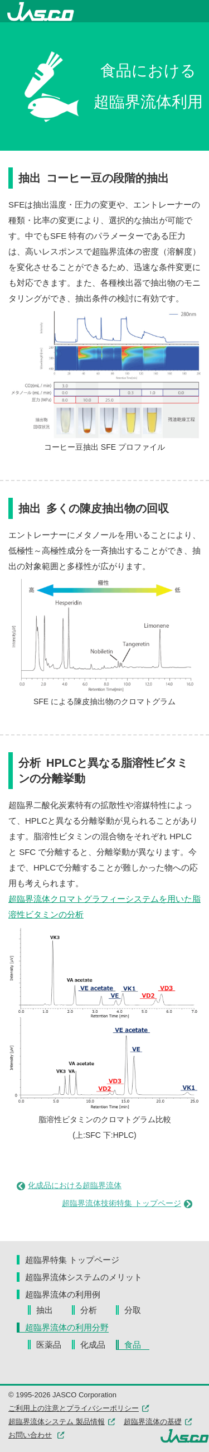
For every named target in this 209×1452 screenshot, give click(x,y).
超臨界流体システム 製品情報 (61, 1421)
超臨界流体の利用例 (62, 1294)
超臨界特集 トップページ (72, 1260)
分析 (97, 1310)
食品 (136, 1344)
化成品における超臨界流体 (69, 1185)
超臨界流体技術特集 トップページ (127, 1203)
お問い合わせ (30, 1435)
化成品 (97, 1344)
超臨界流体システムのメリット (83, 1277)
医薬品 (53, 1344)
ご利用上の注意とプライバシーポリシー (78, 1408)
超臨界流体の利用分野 (67, 1327)
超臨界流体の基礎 (158, 1421)
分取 (136, 1310)
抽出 (53, 1310)
